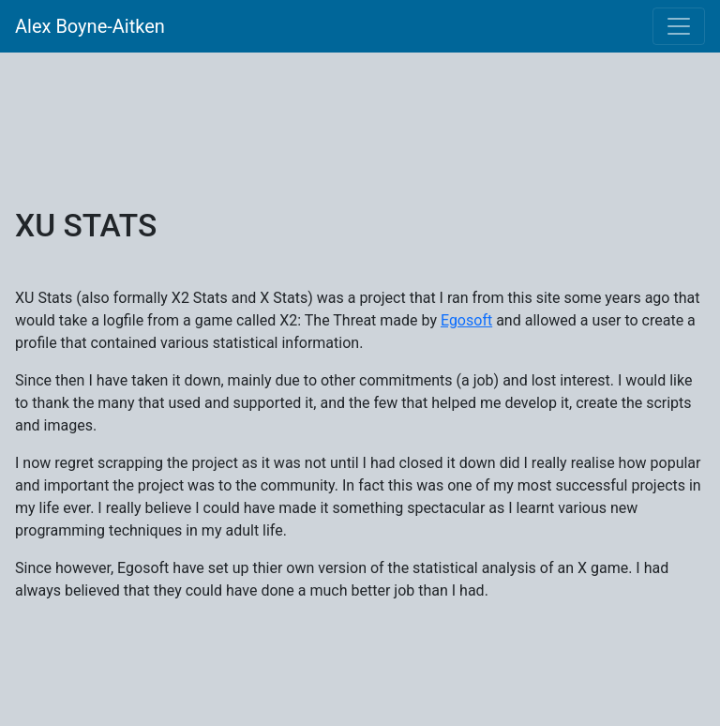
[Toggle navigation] (678, 26)
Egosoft (466, 320)
